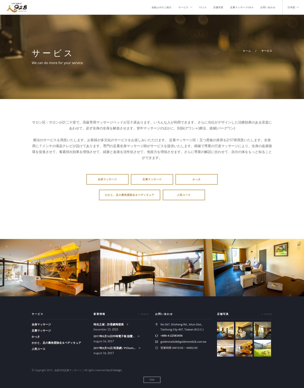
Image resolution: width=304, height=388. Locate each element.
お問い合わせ (268, 7)
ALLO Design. (114, 370)
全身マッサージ (107, 179)
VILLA (203, 7)
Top (152, 380)
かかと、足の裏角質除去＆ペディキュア (129, 194)
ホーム (247, 51)
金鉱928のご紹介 (161, 7)
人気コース (184, 194)
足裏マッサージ (152, 179)
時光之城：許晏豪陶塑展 (109, 324)
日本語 (291, 7)
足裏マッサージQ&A (242, 7)
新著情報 (99, 314)
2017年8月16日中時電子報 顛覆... (115, 336)
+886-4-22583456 (171, 335)
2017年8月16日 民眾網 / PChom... (115, 348)
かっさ (197, 179)
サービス (183, 7)
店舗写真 (218, 7)
